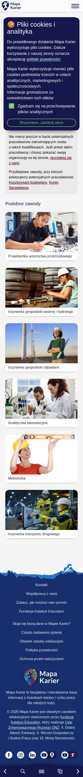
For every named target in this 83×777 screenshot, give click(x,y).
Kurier (53, 182)
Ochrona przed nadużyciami (41, 659)
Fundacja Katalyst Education (41, 611)
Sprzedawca (18, 188)
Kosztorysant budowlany (28, 182)
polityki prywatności (43, 59)
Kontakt (41, 585)
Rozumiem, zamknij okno (41, 122)
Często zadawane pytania (41, 632)
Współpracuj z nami (41, 594)
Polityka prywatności (41, 650)
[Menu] (75, 6)
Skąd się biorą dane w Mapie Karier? (41, 624)
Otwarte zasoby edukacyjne (41, 641)
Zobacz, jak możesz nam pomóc (41, 602)
